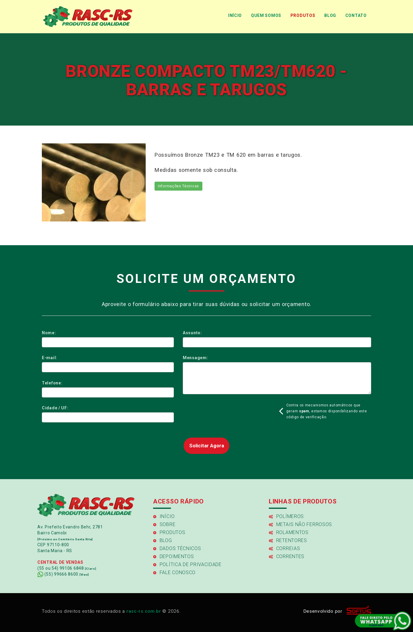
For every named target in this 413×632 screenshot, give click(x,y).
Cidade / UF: (55, 408)
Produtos (169, 532)
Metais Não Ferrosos (300, 524)
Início (164, 516)
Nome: (49, 332)
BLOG (330, 15)
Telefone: (52, 383)
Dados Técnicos (177, 548)
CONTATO (356, 15)
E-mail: (49, 357)
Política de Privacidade (187, 564)
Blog (162, 540)
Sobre (164, 524)
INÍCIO (235, 15)
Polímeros (286, 516)
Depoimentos (173, 556)
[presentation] (228, 413)
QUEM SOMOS (266, 15)
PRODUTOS (302, 15)
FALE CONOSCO (174, 572)
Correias (284, 548)
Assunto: (192, 332)
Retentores (288, 540)
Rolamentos (289, 532)
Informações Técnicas (178, 186)
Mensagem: (195, 357)
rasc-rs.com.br (143, 611)
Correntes (286, 556)
